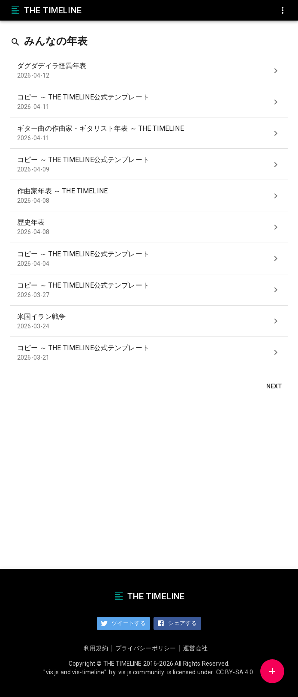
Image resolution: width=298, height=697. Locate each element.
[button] (272, 671)
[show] (275, 70)
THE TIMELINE (45, 10)
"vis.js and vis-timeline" (74, 672)
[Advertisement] (149, 481)
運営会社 (195, 648)
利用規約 (96, 648)
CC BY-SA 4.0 (234, 672)
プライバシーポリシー (145, 648)
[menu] (282, 10)
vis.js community (141, 672)
